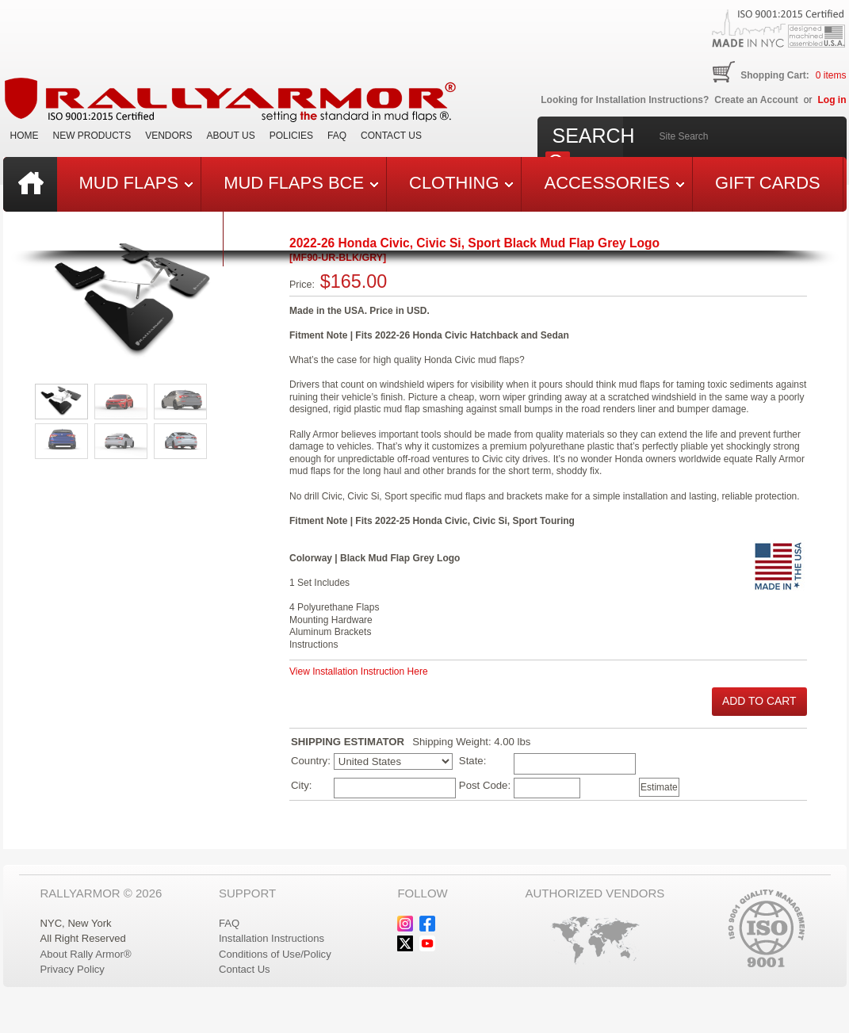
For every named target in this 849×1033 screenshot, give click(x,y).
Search (594, 135)
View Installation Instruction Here (358, 671)
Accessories (614, 183)
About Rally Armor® (86, 954)
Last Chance (140, 237)
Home (24, 135)
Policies (291, 135)
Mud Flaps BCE (301, 183)
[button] (759, 701)
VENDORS (168, 135)
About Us (231, 135)
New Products (92, 135)
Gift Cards (767, 183)
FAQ (336, 135)
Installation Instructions (271, 938)
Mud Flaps (136, 183)
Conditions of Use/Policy (275, 954)
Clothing (461, 183)
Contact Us (391, 135)
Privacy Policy (72, 969)
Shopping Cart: (774, 75)
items (831, 75)
